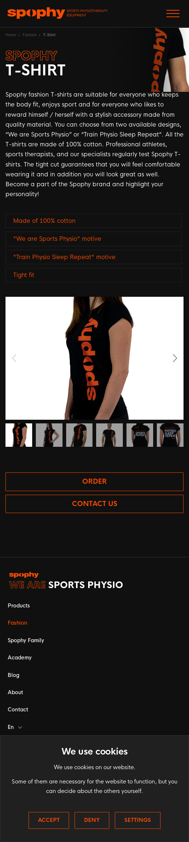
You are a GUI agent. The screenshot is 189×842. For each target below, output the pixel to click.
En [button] (15, 727)
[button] (175, 358)
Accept (49, 820)
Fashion (30, 35)
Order (94, 482)
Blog (13, 675)
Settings (137, 820)
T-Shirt (49, 35)
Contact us (94, 504)
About (15, 692)
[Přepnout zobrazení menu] (173, 13)
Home (10, 35)
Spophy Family (26, 640)
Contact (18, 709)
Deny (92, 820)
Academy (20, 657)
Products (19, 605)
